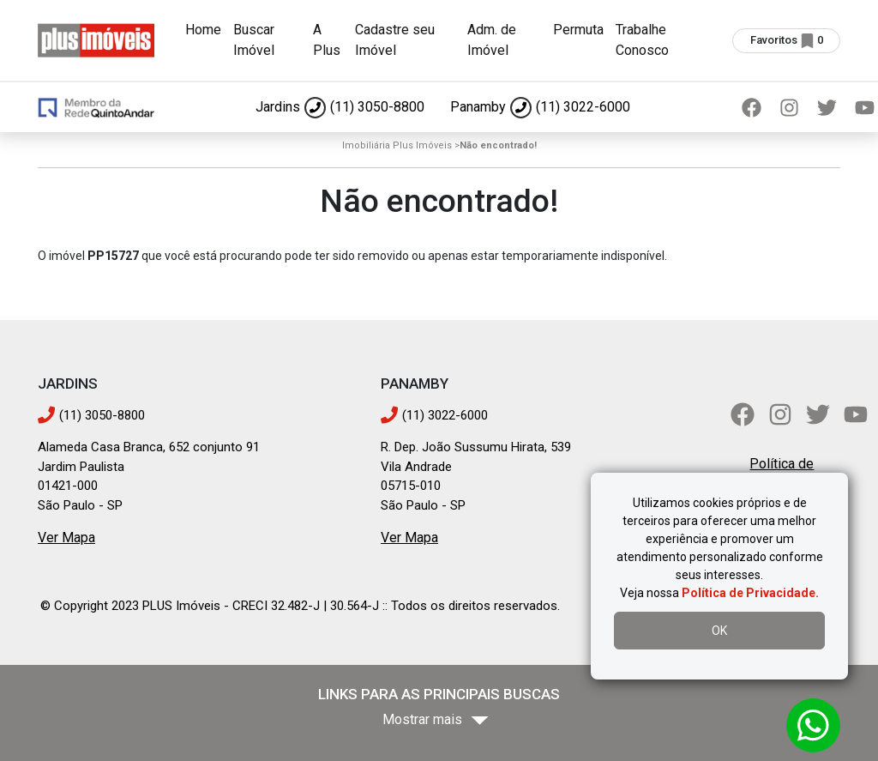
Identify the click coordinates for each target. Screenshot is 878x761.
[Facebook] (751, 107)
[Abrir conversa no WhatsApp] (813, 725)
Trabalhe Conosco (642, 39)
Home (203, 29)
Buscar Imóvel (253, 39)
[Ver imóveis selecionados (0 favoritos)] (786, 40)
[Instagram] (789, 107)
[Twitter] (826, 107)
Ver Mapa (66, 537)
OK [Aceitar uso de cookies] (719, 630)
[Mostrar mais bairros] (439, 720)
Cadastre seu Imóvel (395, 39)
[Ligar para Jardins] (340, 107)
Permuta (578, 29)
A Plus (326, 39)
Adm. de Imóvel (491, 39)
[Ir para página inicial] (96, 39)
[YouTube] (856, 414)
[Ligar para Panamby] (540, 107)
